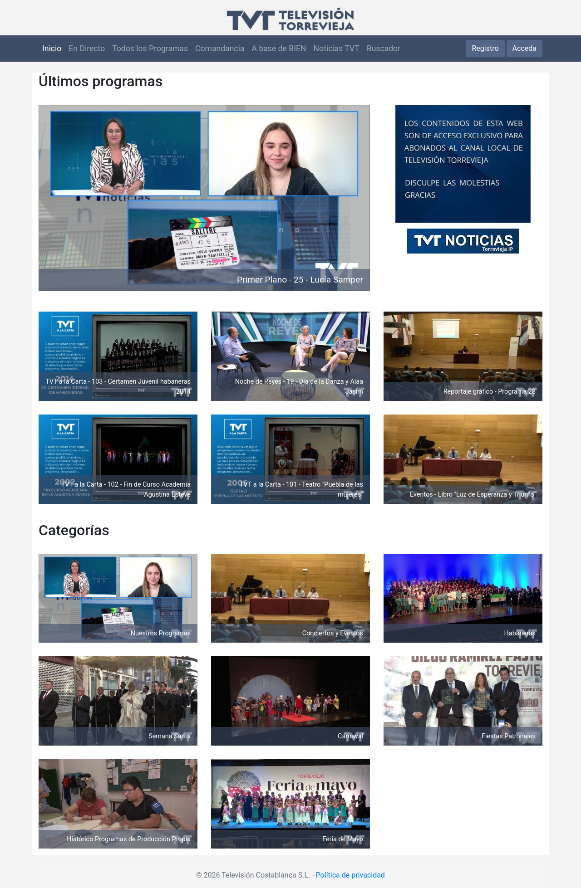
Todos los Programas (150, 48)
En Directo (87, 48)
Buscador (383, 48)
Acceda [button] (524, 48)
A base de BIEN (279, 48)
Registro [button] (485, 48)
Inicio (51, 48)
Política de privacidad (350, 875)
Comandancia (219, 48)
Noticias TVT (336, 48)
